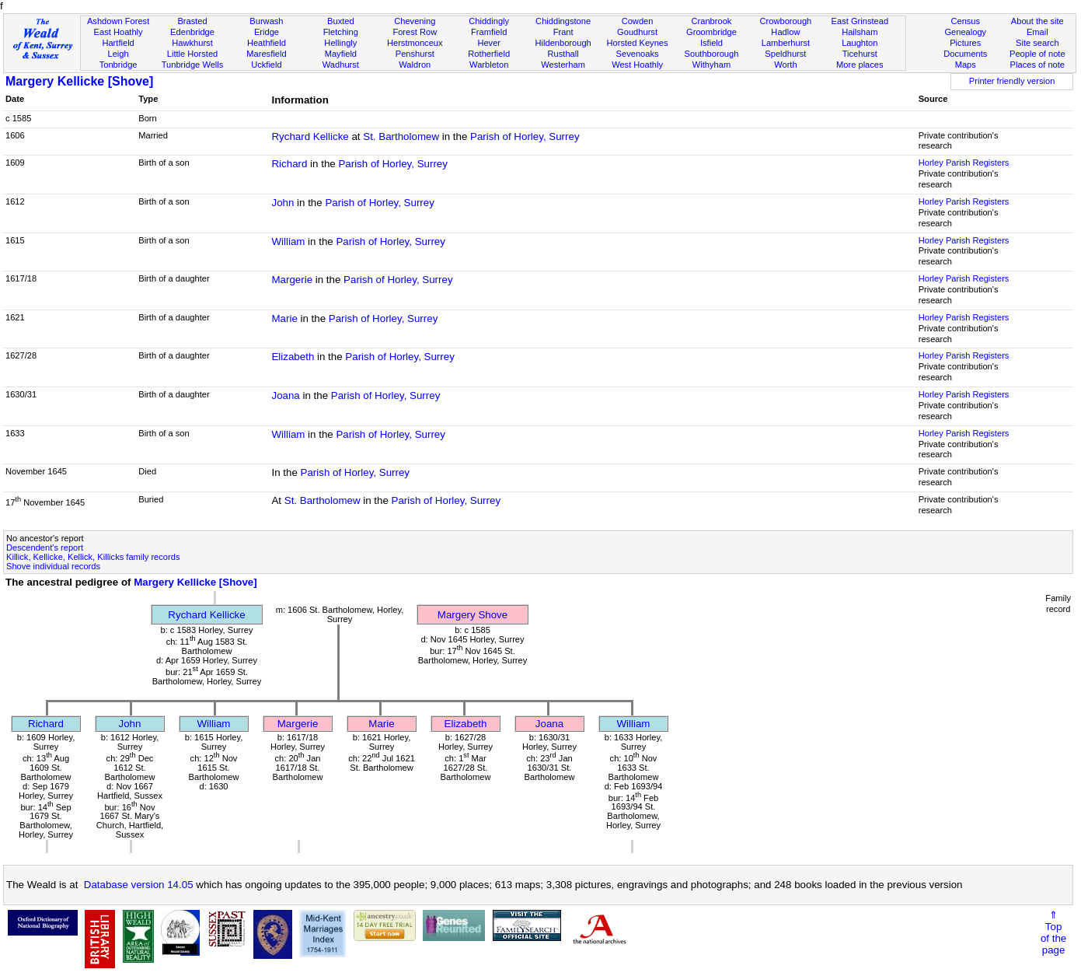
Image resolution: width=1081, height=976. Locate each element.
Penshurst (415, 53)
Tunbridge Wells (193, 64)
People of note (1037, 53)
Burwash (266, 21)
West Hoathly (637, 64)
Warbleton (488, 64)
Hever (488, 42)
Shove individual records (53, 566)
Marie (284, 318)
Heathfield (266, 42)
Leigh (118, 53)
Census (965, 21)
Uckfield (266, 64)
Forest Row (414, 32)
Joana (285, 395)
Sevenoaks (637, 53)
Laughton (859, 42)
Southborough (712, 53)
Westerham (563, 64)
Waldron (415, 64)
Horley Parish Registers (964, 162)
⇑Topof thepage (1053, 932)
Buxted (340, 21)
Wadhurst (341, 64)
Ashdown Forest (118, 21)
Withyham (711, 64)
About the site (1037, 21)
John (282, 202)
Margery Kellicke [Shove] (79, 81)
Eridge (266, 32)
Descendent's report (44, 547)
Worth (785, 64)
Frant (563, 32)
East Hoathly (118, 32)
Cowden (638, 21)
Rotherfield (489, 53)
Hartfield (118, 42)
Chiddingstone (563, 21)
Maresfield (266, 53)
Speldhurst (785, 53)
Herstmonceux (415, 42)
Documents (965, 53)
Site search (1037, 42)
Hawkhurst (192, 42)
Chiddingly (489, 21)
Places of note (1037, 64)
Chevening (414, 21)
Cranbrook (712, 21)
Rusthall (563, 53)
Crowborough (786, 21)
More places (860, 64)
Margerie (291, 279)
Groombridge (711, 32)
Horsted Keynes (637, 42)
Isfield (711, 42)
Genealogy (965, 32)
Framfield (489, 32)
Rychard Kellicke (309, 136)
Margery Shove (472, 615)
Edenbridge (192, 32)
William (288, 241)
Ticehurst (859, 53)
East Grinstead (860, 21)
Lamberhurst (786, 42)
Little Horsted (192, 53)
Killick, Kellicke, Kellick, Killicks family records (93, 556)
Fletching (340, 32)
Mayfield (341, 53)
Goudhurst (637, 32)
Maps (965, 64)
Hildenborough (563, 42)
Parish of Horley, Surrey (525, 136)
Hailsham (859, 32)
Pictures (965, 42)
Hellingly (340, 42)
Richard (289, 164)
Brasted (192, 21)
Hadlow (785, 32)
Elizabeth (292, 356)
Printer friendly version (1012, 81)
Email (1037, 32)
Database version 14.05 (139, 884)
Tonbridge (118, 64)
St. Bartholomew (401, 136)
